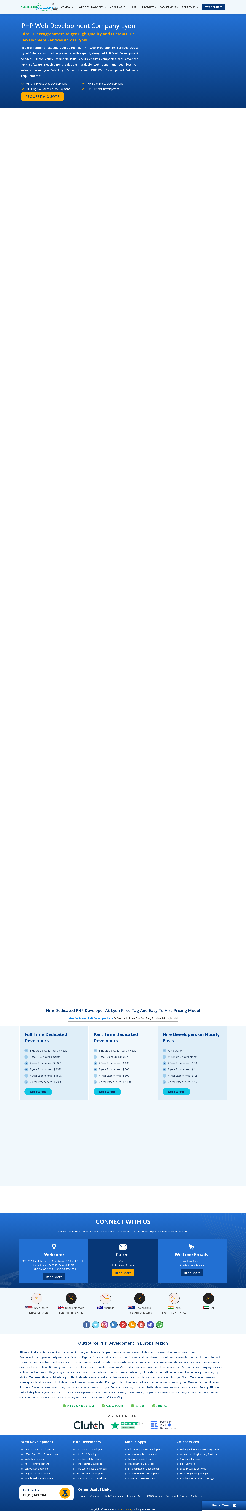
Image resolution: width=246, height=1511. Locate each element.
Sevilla (86, 1387)
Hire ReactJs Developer (89, 1464)
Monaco (46, 1377)
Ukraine (215, 1387)
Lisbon (121, 1382)
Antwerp (118, 1352)
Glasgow (185, 1392)
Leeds (205, 1392)
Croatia (75, 1357)
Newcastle (44, 1397)
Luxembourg (193, 1372)
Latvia (133, 1372)
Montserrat (33, 1397)
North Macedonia (193, 1377)
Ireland (34, 1372)
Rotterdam (150, 1377)
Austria (60, 1352)
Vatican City (114, 1397)
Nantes (163, 1362)
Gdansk (73, 1382)
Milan (85, 1372)
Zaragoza (104, 1387)
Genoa (79, 1372)
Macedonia (210, 1377)
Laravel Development (36, 1468)
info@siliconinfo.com (192, 1265)
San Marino (190, 1382)
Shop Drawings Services (193, 1468)
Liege (184, 1352)
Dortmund (92, 1367)
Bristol (70, 1392)
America (161, 1405)
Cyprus (86, 1357)
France (23, 1362)
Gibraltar (175, 1392)
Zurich (195, 1387)
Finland (215, 1357)
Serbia (203, 1382)
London (22, 1397)
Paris (192, 1362)
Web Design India (34, 1459)
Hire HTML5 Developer (89, 1449)
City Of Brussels (158, 1352)
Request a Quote (42, 96)
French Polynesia (73, 1362)
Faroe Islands (181, 1357)
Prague (123, 1357)
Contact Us (197, 1496)
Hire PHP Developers (88, 1454)
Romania (131, 1382)
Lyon (114, 1362)
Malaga (63, 1387)
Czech (116, 1357)
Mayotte (142, 1362)
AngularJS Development (37, 1473)
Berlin (65, 1367)
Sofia (66, 1357)
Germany (55, 1367)
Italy (52, 1372)
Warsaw (90, 1382)
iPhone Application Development (145, 1449)
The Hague (175, 1377)
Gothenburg (128, 1387)
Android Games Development (144, 1473)
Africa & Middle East (80, 1405)
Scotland (93, 1397)
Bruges (126, 1352)
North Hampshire (59, 1397)
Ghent (169, 1352)
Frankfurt (120, 1367)
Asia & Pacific (114, 1405)
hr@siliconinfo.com (123, 1265)
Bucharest (143, 1382)
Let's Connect (213, 7)
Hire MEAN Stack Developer (92, 1478)
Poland (63, 1382)
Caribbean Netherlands (119, 1377)
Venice (124, 1372)
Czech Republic (102, 1357)
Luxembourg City (210, 1372)
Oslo (55, 1382)
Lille (108, 1362)
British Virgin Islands (84, 1392)
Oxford (84, 1397)
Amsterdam (94, 1377)
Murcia (71, 1387)
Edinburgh (140, 1392)
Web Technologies (115, 1496)
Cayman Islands (109, 1392)
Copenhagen (167, 1357)
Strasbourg (32, 1367)
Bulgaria (57, 1357)
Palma (79, 1387)
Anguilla (45, 1392)
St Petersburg (175, 1382)
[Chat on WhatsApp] (159, 1325)
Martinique (132, 1362)
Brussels (135, 1352)
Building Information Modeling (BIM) (199, 1449)
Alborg (145, 1357)
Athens (196, 1367)
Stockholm (139, 1387)
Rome (110, 1372)
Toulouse (43, 1367)
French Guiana (58, 1362)
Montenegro (61, 1377)
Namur (192, 1352)
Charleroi (145, 1352)
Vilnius (180, 1372)
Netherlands (79, 1377)
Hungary (206, 1367)
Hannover (140, 1367)
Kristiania (47, 1382)
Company (95, 1496)
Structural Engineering (192, 1459)
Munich (158, 1367)
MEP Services (187, 1464)
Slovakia (214, 1382)
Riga (140, 1372)
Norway (24, 1382)
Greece (186, 1367)
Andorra (36, 1352)
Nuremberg (168, 1367)
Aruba (104, 1377)
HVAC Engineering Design (194, 1473)
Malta (23, 1377)
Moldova (34, 1377)
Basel (165, 1387)
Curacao (135, 1377)
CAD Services (154, 1496)
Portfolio (171, 1496)
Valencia (94, 1387)
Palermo (102, 1372)
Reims (198, 1362)
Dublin (44, 1372)
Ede (142, 1377)
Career (183, 1496)
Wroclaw (99, 1382)
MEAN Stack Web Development (42, 1454)
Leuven (177, 1352)
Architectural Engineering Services (198, 1454)
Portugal (110, 1382)
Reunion (215, 1362)
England (150, 1392)
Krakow (81, 1382)
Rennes (206, 1362)
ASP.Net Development (37, 1464)
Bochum (73, 1367)
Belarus (95, 1352)
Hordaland (36, 1382)
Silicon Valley (125, 1509)
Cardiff (97, 1392)
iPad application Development (144, 1468)
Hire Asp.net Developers (90, 1473)
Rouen (22, 1367)
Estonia (204, 1357)
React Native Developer (141, 1464)
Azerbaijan (81, 1352)
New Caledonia (175, 1362)
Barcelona (45, 1387)
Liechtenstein (153, 1372)
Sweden (116, 1387)
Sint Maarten (162, 1377)
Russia (154, 1382)
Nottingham (73, 1397)
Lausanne (174, 1387)
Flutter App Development (142, 1478)
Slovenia (24, 1387)
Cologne (82, 1367)
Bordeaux (34, 1362)
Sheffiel (102, 1397)
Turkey (203, 1387)
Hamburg (130, 1367)
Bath (53, 1392)
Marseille (122, 1362)
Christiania (155, 1357)
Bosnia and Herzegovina (34, 1357)
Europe (140, 1405)
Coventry (122, 1392)
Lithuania (170, 1372)
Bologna (60, 1372)
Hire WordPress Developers (92, 1468)
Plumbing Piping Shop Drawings (197, 1478)
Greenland (193, 1357)
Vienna (70, 1352)
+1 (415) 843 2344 (34, 1495)
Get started (38, 1092)
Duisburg (103, 1367)
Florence (70, 1372)
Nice (186, 1362)
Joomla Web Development (39, 1478)
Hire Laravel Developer (89, 1459)
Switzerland (154, 1387)
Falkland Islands (162, 1392)
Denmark (134, 1357)
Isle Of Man (196, 1392)
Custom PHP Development (39, 1449)
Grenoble (87, 1362)
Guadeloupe (98, 1362)
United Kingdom (29, 1392)
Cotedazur (45, 1362)
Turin (117, 1372)
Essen (111, 1367)
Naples (93, 1372)
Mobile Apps (136, 1496)
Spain (35, 1387)
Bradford (61, 1392)
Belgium (107, 1352)
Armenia (48, 1352)
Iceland (24, 1372)
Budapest (217, 1367)
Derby (131, 1392)
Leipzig (150, 1367)
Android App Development (142, 1454)
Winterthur (185, 1387)
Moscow (163, 1382)
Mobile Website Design (140, 1459)
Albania (24, 1352)
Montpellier (153, 1362)
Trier (178, 1367)
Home (83, 1496)
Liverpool (214, 1392)
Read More (54, 1277)
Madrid (55, 1387)
